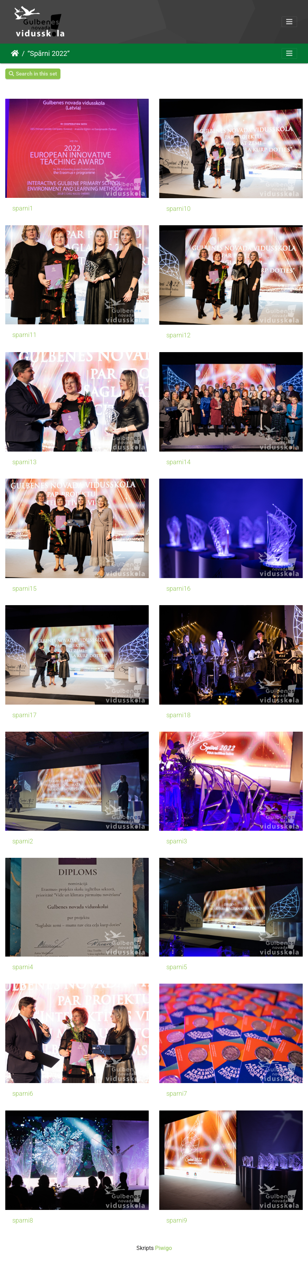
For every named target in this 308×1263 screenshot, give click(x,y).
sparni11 (24, 334)
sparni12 (178, 335)
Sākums (15, 53)
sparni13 (24, 462)
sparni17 (24, 715)
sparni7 (176, 1093)
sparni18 (178, 715)
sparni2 (22, 841)
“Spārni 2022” (48, 53)
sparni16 (178, 588)
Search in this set (33, 74)
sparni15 (24, 588)
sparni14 (178, 462)
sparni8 (22, 1220)
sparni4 (22, 967)
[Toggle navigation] (289, 22)
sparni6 (22, 1093)
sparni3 (176, 841)
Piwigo (163, 1248)
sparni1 (22, 208)
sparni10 (178, 208)
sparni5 (176, 967)
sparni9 (176, 1220)
